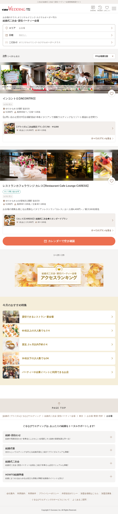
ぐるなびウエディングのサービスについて (51, 499)
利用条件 (32, 493)
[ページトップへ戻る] (59, 406)
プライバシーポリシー (49, 493)
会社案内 (10, 493)
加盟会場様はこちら (90, 493)
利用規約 (21, 493)
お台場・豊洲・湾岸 (95, 416)
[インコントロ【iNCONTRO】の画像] (59, 77)
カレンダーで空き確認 (59, 241)
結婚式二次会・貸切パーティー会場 (59, 416)
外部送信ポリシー (70, 493)
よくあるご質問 (79, 499)
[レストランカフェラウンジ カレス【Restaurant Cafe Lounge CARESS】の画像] (59, 165)
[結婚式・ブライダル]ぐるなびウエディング (22, 416)
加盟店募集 (106, 493)
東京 (81, 416)
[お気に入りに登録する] (111, 93)
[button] (59, 437)
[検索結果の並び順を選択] (104, 56)
